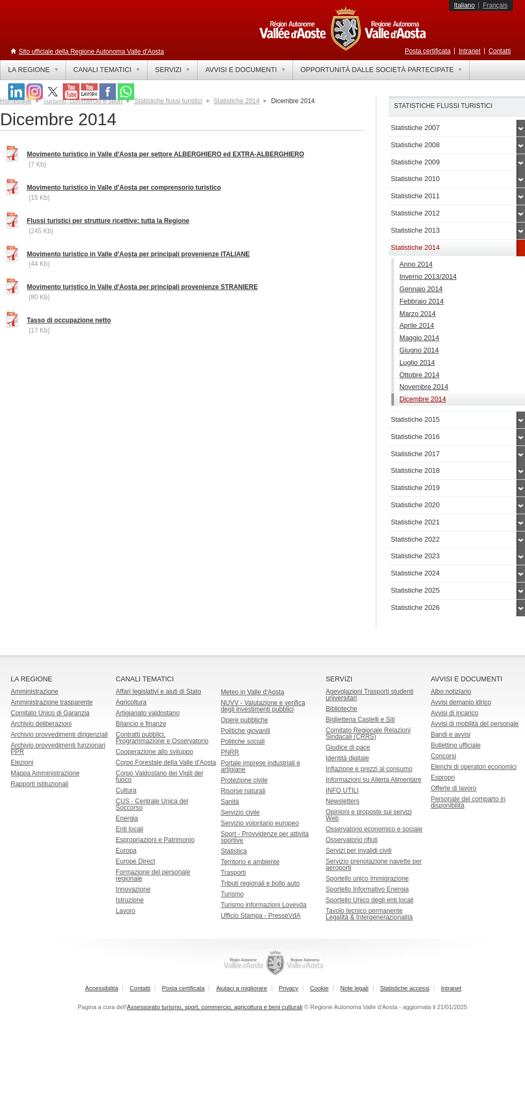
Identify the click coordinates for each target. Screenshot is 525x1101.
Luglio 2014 (417, 362)
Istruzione (130, 900)
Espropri (443, 777)
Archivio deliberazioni (41, 724)
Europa (126, 850)
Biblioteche (342, 709)
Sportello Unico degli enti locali (369, 900)
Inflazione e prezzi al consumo (369, 769)
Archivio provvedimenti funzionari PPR (58, 748)
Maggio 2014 (419, 338)
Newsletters (343, 801)
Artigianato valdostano (148, 713)
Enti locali (129, 829)
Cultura (126, 790)
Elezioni (22, 762)
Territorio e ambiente (250, 862)
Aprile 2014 (416, 325)
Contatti (499, 51)
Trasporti (233, 872)
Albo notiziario (451, 691)
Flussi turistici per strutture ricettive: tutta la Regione (108, 221)
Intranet (469, 51)
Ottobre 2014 (419, 375)
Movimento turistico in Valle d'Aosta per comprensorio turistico (124, 187)
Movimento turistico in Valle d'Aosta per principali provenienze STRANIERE (142, 287)
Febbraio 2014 (421, 301)
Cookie (319, 988)
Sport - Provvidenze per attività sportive (265, 837)
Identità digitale (347, 758)
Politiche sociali (243, 741)
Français (495, 5)
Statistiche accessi (404, 988)
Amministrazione (35, 691)
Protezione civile (244, 780)
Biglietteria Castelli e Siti (360, 719)
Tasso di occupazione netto (69, 320)
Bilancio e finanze (141, 724)
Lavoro (126, 911)
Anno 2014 (416, 264)
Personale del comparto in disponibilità (468, 802)
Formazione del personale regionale (153, 875)
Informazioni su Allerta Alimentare (373, 779)
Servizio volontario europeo (259, 823)
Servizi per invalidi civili (359, 850)
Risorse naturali (243, 791)
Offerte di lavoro (453, 788)
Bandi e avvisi (450, 734)
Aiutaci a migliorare (241, 988)
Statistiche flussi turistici (168, 101)
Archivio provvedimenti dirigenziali (59, 734)
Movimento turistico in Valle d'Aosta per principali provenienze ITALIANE (138, 254)
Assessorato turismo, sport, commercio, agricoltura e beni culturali (214, 1007)
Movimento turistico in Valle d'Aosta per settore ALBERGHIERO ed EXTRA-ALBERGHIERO (165, 154)
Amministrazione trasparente (52, 702)
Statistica (234, 851)
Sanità (230, 801)
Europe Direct (135, 861)
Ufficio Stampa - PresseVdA (261, 915)
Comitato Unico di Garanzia (50, 713)
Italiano (464, 5)
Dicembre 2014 (422, 399)
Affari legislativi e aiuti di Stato (158, 691)
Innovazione (133, 889)
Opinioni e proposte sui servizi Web (369, 815)
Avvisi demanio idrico (461, 702)
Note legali (354, 988)
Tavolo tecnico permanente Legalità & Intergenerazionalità (369, 914)
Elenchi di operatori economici (473, 767)
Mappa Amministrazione (45, 773)
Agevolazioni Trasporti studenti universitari (369, 695)
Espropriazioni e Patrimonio (155, 840)
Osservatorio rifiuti (352, 840)
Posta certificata (427, 51)
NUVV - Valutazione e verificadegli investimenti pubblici (263, 706)
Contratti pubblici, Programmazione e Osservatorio (162, 738)
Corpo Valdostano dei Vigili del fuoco (159, 776)
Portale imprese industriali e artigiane (260, 766)
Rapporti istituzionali (39, 784)
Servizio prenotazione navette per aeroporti (374, 865)
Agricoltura (131, 702)
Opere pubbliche (244, 720)
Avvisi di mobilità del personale (475, 724)
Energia (127, 818)
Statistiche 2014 (236, 101)
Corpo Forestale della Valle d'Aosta (166, 762)
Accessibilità (102, 988)
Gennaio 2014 (420, 289)
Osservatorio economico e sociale (374, 829)
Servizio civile (240, 812)
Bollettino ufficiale (455, 745)
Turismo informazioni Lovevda (264, 905)
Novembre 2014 (423, 387)
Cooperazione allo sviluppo (154, 751)
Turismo (232, 894)
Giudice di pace (348, 747)
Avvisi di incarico (454, 713)
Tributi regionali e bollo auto (260, 883)
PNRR (230, 752)
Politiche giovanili (245, 731)
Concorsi (443, 756)
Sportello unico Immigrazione (367, 878)
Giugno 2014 (419, 350)
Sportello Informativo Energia (367, 889)
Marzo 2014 (417, 314)
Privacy (288, 988)
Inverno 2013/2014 (428, 276)
